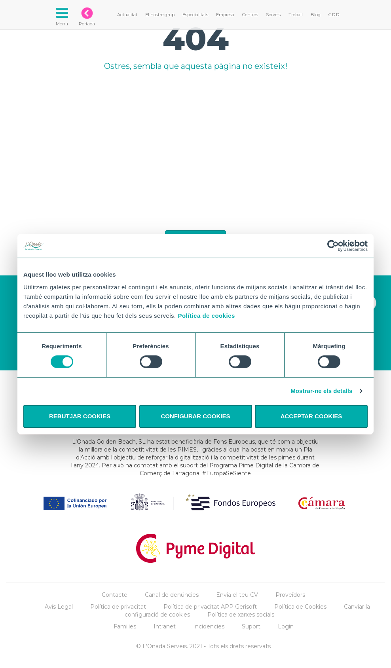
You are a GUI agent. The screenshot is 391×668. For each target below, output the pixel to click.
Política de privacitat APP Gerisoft (210, 606)
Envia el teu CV (237, 594)
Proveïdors (290, 594)
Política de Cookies (300, 606)
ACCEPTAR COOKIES (311, 416)
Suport (251, 626)
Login (286, 626)
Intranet (165, 626)
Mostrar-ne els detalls (321, 390)
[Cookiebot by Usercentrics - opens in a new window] (333, 246)
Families (125, 626)
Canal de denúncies (172, 594)
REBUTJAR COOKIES (79, 416)
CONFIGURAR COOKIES (195, 416)
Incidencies (208, 626)
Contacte (114, 594)
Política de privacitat (118, 606)
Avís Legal (59, 606)
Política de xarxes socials (240, 614)
